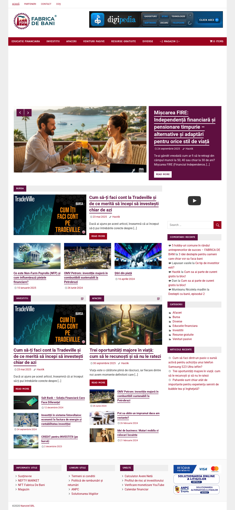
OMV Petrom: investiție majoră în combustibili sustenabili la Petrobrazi (86, 277)
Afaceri (71, 41)
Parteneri (30, 4)
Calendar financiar (136, 489)
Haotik (189, 148)
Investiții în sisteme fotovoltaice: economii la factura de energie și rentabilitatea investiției (61, 419)
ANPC (75, 489)
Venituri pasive (94, 41)
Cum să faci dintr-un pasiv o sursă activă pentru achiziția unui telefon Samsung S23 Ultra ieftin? (192, 362)
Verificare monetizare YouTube (144, 485)
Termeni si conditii (83, 476)
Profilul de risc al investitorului (144, 480)
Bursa (176, 317)
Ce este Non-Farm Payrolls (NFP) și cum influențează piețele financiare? (37, 277)
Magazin (23, 489)
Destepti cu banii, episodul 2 (186, 293)
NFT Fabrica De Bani (31, 485)
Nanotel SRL (28, 505)
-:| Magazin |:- (170, 41)
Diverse (147, 41)
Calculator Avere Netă (139, 476)
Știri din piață (123, 273)
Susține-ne (25, 476)
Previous (20, 112)
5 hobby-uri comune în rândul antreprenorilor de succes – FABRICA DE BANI (194, 250)
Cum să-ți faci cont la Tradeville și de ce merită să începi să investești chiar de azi (124, 203)
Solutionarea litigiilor (84, 493)
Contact (46, 4)
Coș (58, 4)
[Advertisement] (117, 73)
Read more (163, 174)
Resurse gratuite (123, 41)
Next (28, 112)
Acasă (15, 4)
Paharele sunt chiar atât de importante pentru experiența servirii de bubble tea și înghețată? (193, 384)
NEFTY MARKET (28, 480)
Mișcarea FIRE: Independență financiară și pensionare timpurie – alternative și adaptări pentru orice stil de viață (184, 127)
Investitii (53, 41)
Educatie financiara (26, 41)
